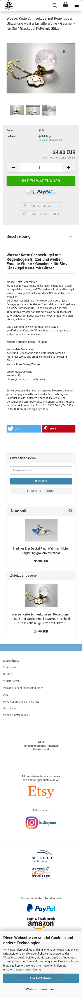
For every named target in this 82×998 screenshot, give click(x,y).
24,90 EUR (41, 631)
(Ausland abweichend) (50, 140)
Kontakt (8, 674)
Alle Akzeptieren (41, 978)
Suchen (41, 481)
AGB (5, 694)
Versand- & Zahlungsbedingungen (23, 687)
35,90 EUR (41, 561)
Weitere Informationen (41, 989)
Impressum (10, 667)
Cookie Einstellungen (15, 715)
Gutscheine (9, 708)
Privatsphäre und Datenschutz (21, 701)
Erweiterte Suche (41, 491)
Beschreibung (18, 236)
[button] (24, 429)
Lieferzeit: (12, 136)
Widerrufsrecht (12, 681)
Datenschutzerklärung (27, 969)
